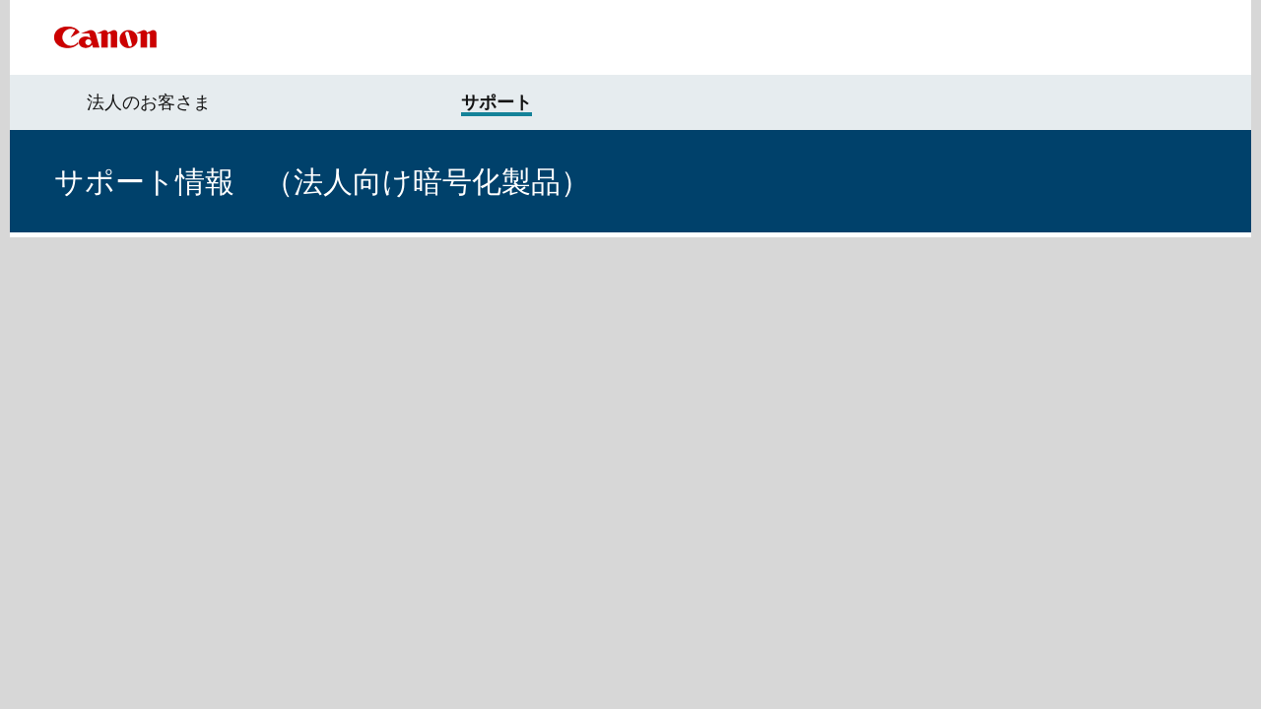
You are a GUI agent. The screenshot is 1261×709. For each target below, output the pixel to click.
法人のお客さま (149, 102)
